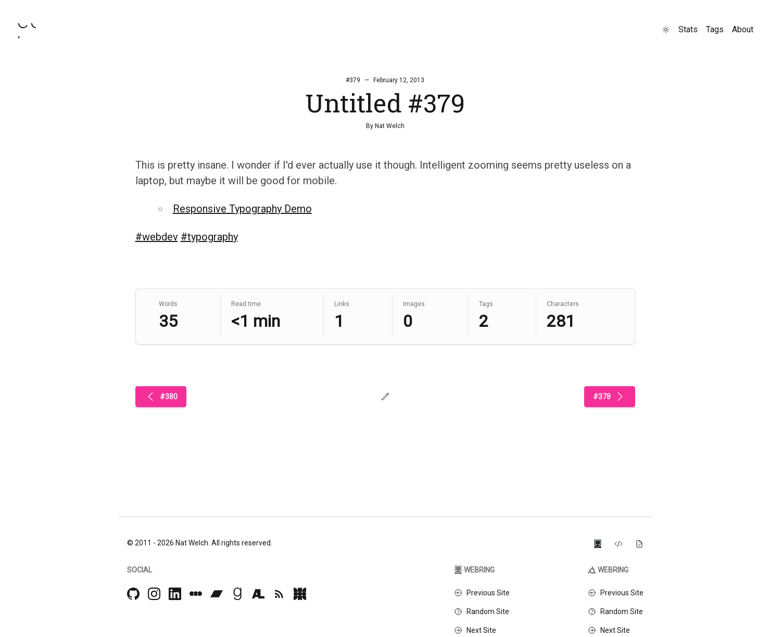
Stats (688, 29)
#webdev (156, 237)
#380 (161, 396)
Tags (715, 29)
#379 (353, 80)
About (742, 29)
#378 (609, 396)
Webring (474, 570)
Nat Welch (390, 126)
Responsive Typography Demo (242, 208)
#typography (209, 237)
